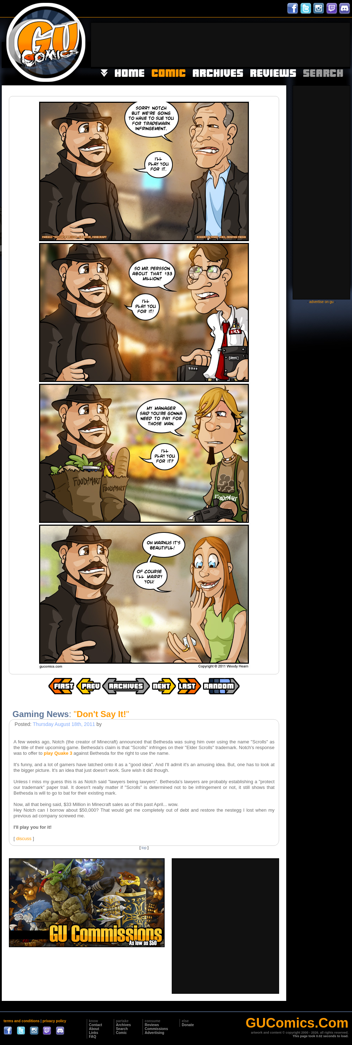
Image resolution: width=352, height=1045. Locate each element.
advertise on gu (321, 302)
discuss (23, 838)
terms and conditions (21, 1021)
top (144, 848)
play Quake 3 (58, 753)
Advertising (154, 1033)
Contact (95, 1025)
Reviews (152, 1025)
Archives (123, 1025)
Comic (121, 1033)
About (94, 1029)
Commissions (156, 1029)
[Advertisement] (328, 44)
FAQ (92, 1037)
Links (93, 1033)
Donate (188, 1025)
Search (122, 1029)
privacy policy (54, 1021)
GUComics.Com (297, 1022)
